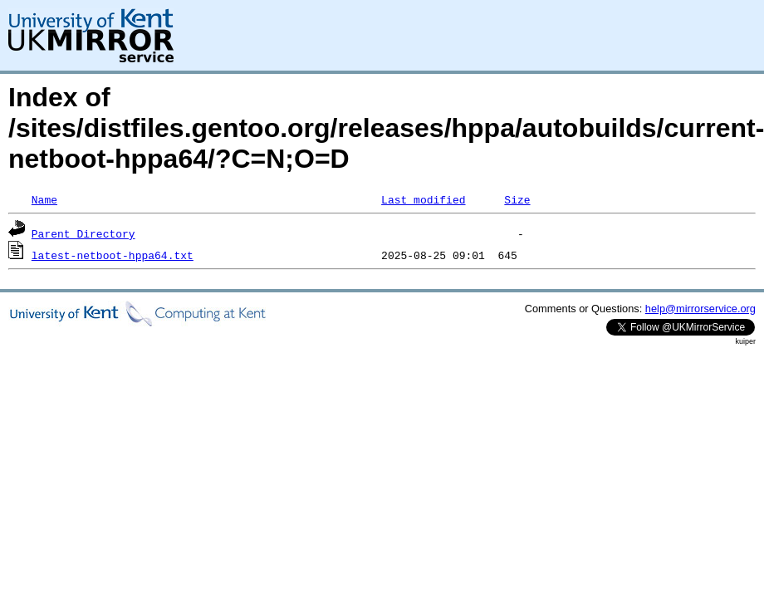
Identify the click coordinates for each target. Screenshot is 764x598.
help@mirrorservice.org (700, 308)
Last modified (423, 199)
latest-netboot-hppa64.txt (112, 255)
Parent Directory (83, 233)
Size (517, 199)
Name (44, 199)
